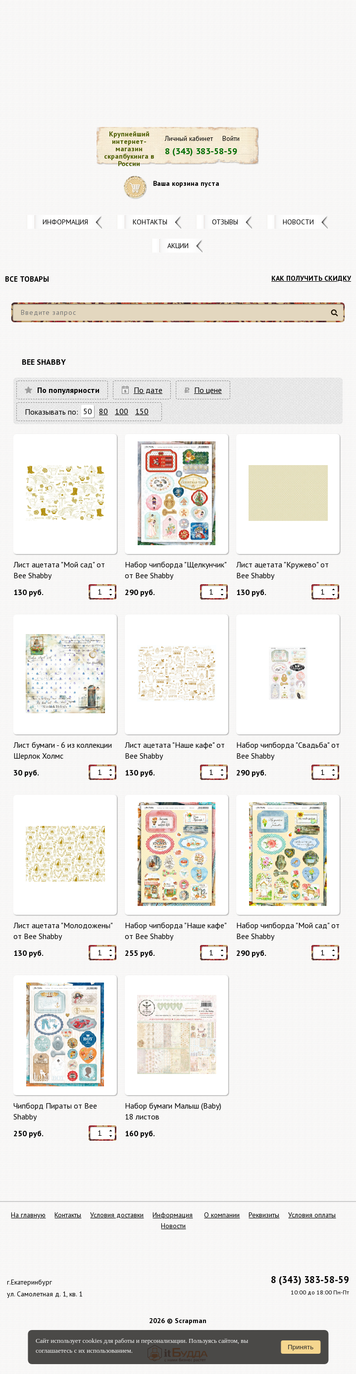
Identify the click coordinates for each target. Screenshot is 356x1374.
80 (103, 411)
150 (142, 411)
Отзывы (225, 221)
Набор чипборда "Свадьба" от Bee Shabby (288, 750)
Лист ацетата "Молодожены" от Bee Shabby (62, 930)
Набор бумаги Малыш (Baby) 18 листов (173, 1111)
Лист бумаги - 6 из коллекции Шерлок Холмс (62, 750)
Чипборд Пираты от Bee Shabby (55, 1111)
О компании (222, 1215)
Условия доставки (117, 1215)
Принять (300, 1347)
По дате (148, 390)
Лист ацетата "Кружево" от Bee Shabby (282, 569)
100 (121, 411)
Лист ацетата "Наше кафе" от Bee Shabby (175, 750)
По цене (208, 390)
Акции (178, 245)
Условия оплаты (312, 1215)
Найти (336, 316)
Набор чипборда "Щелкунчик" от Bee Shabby (175, 569)
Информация (65, 221)
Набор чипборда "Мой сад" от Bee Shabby (288, 930)
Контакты (150, 221)
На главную (28, 1215)
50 (87, 411)
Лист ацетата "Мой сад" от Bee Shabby (59, 569)
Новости (298, 221)
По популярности (68, 390)
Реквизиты (264, 1215)
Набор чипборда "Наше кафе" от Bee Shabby (175, 930)
